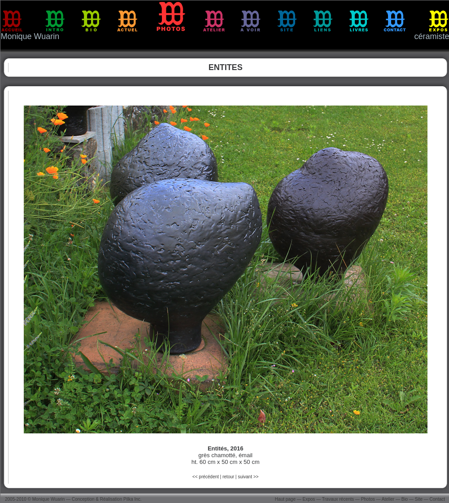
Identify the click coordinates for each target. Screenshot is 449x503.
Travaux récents (338, 499)
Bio (404, 499)
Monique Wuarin (48, 499)
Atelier (388, 499)
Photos (368, 499)
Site (419, 499)
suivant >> (248, 476)
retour (228, 476)
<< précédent (206, 476)
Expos (309, 499)
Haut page (285, 499)
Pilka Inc (131, 499)
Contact (437, 499)
